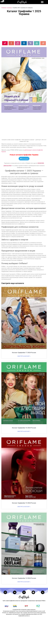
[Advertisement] (24, 28)
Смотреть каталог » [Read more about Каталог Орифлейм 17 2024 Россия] (24, 356)
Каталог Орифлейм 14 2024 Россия (24, 578)
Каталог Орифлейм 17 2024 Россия (24, 352)
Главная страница (6, 7)
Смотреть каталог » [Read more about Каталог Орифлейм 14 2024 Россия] (24, 581)
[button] (44, 43)
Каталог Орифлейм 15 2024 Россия (24, 503)
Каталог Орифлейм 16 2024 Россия (24, 428)
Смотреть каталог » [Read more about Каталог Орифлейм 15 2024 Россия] (24, 506)
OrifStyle (22, 2)
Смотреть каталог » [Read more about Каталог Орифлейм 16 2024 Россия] (24, 431)
